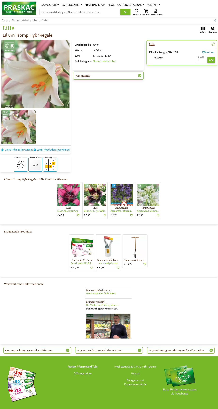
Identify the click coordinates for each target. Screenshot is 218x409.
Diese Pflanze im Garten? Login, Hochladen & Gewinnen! (35, 137)
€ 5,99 (140, 203)
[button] (50, 5)
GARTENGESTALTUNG (107, 404)
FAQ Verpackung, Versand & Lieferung (28, 338)
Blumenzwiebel (20, 20)
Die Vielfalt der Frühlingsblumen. (102, 293)
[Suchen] (80, 12)
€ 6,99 (60, 203)
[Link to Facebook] (206, 405)
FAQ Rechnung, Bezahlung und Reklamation (176, 338)
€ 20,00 (75, 255)
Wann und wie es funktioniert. (101, 281)
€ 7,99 (114, 203)
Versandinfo (82, 75)
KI (161, 404)
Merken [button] (208, 52)
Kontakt (135, 361)
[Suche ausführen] (125, 12)
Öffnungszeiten (83, 361)
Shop (5, 20)
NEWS (92, 404)
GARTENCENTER (61, 404)
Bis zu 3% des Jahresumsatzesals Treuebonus (179, 368)
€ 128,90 (128, 252)
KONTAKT (153, 404)
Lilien (35, 20)
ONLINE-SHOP (79, 404)
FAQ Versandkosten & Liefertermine (99, 338)
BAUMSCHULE (44, 404)
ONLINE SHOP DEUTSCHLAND (133, 404)
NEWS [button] (111, 4)
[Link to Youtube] (212, 405)
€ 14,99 (100, 255)
